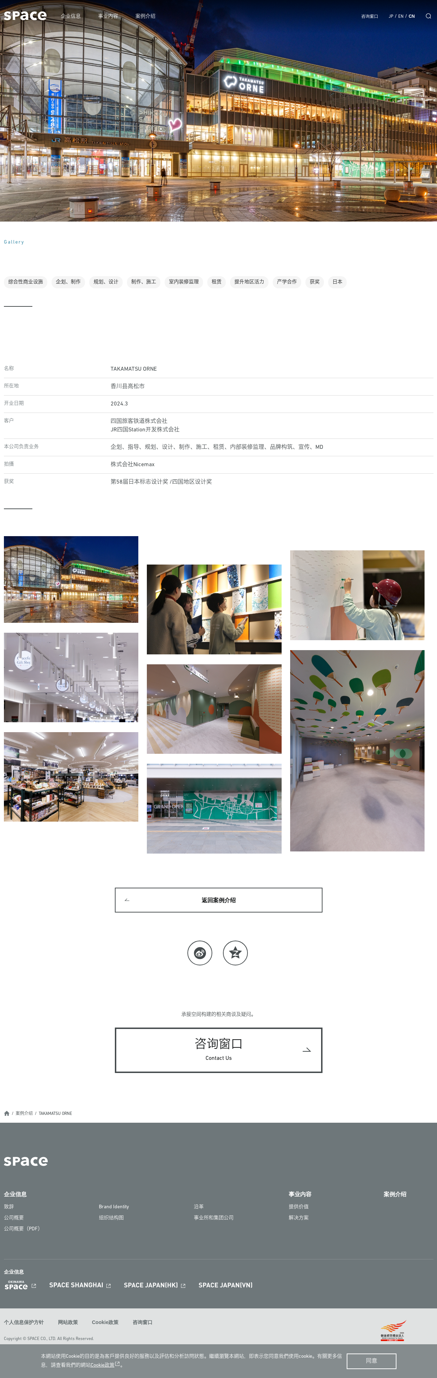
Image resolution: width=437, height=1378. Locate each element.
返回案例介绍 (219, 901)
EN (401, 17)
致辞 (9, 1207)
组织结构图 (111, 1218)
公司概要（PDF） (23, 1229)
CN (412, 16)
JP (391, 17)
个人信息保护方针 (24, 1322)
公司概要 (14, 1218)
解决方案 (299, 1218)
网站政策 (68, 1322)
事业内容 (109, 16)
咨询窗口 (369, 17)
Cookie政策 (105, 1322)
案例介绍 (147, 16)
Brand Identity (114, 1207)
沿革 (199, 1207)
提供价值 (299, 1207)
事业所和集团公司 (214, 1218)
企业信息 (72, 16)
